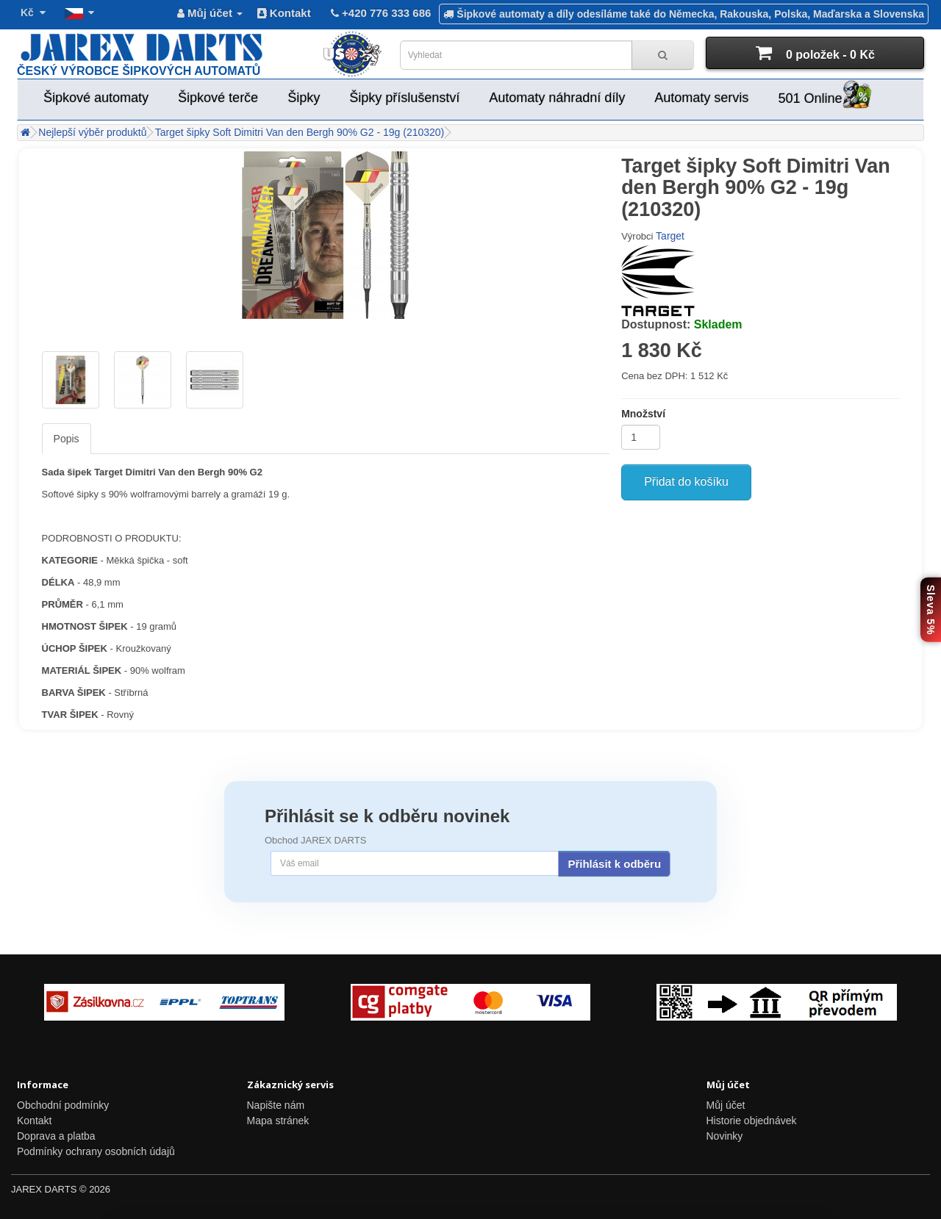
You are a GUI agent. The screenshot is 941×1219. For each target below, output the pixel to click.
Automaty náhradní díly (557, 97)
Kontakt (284, 13)
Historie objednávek (751, 1120)
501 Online (824, 96)
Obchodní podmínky (63, 1105)
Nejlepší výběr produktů (92, 132)
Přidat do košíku (686, 481)
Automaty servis (701, 97)
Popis (66, 439)
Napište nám (276, 1105)
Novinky (724, 1136)
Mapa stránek (278, 1120)
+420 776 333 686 (380, 13)
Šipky (303, 97)
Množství (643, 414)
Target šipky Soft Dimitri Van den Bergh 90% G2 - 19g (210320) (300, 132)
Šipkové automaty (96, 97)
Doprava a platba (56, 1136)
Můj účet (725, 1105)
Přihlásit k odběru (614, 863)
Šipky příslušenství (404, 97)
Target (670, 236)
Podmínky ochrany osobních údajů (96, 1151)
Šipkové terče (218, 97)
